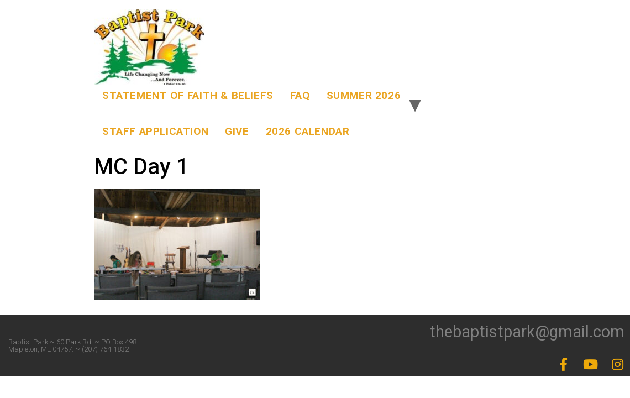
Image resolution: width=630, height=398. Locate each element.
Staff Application (155, 131)
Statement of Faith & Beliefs (188, 95)
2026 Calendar (308, 131)
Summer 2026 (364, 95)
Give (237, 131)
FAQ (300, 95)
